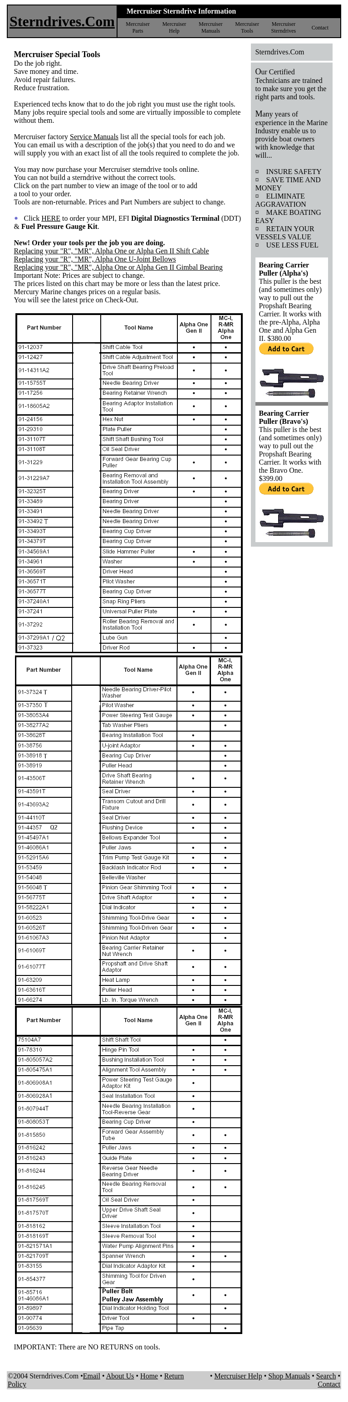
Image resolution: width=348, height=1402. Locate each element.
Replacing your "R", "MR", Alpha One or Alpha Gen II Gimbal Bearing (118, 267)
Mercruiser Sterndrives (283, 27)
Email (91, 1376)
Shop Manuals (289, 1376)
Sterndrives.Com (62, 21)
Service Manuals (94, 137)
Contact (320, 27)
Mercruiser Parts (138, 27)
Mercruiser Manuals (211, 27)
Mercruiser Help (174, 27)
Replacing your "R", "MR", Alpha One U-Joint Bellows (95, 259)
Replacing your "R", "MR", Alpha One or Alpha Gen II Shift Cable (111, 251)
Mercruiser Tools (247, 27)
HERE (50, 218)
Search (326, 1376)
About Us (120, 1376)
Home (149, 1376)
